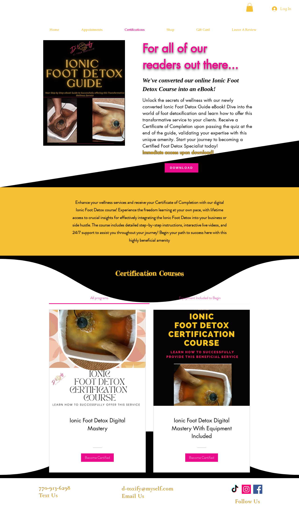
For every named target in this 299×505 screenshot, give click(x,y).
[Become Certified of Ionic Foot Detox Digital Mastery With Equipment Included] (201, 457)
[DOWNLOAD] (181, 168)
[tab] (99, 298)
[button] (249, 7)
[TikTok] (234, 489)
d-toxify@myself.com (147, 488)
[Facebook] (257, 489)
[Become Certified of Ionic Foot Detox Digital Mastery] (97, 457)
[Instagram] (246, 489)
